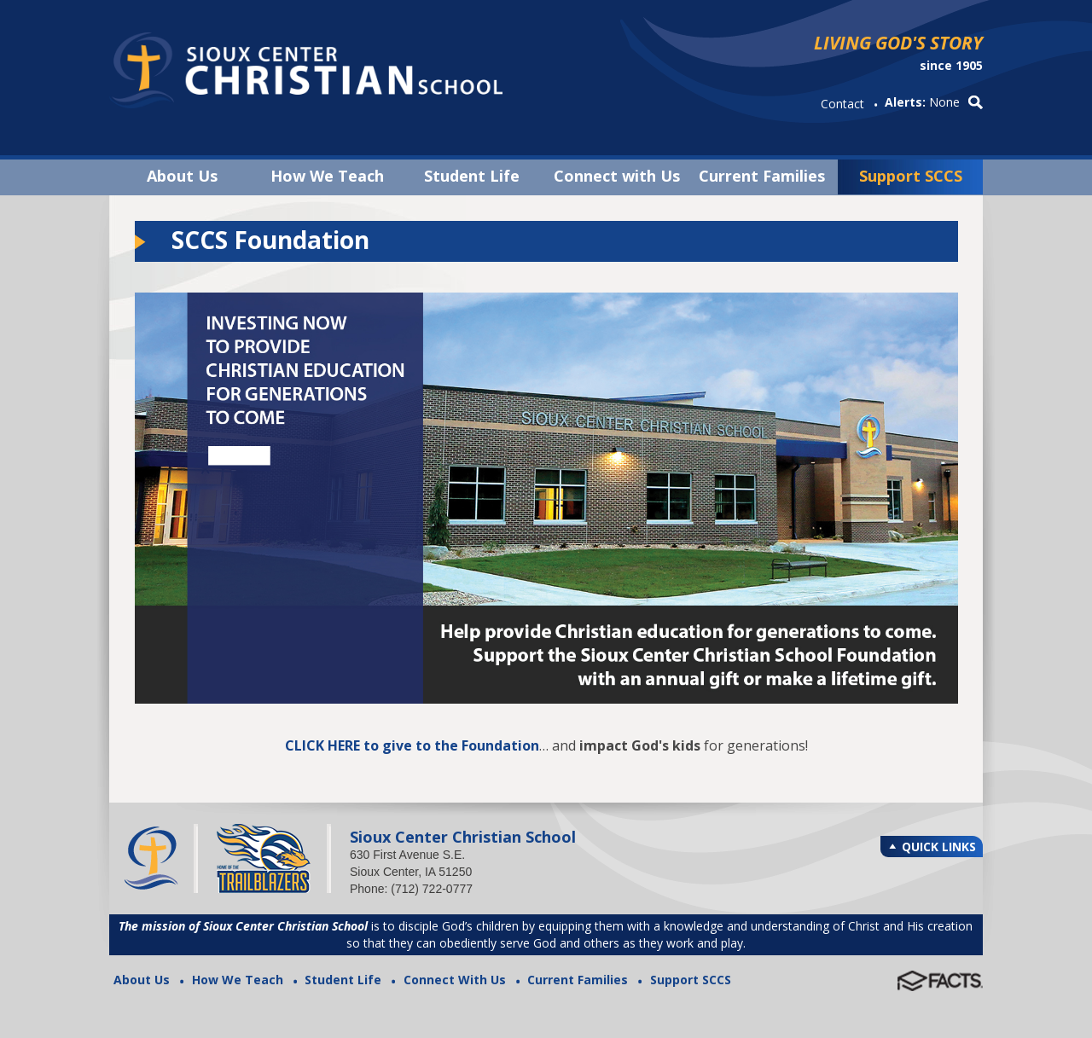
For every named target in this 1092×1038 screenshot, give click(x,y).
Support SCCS (910, 175)
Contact (842, 104)
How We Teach (327, 175)
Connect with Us (617, 175)
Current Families (762, 175)
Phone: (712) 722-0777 (411, 889)
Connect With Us (455, 979)
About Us (182, 175)
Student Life (472, 175)
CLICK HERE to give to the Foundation (412, 745)
